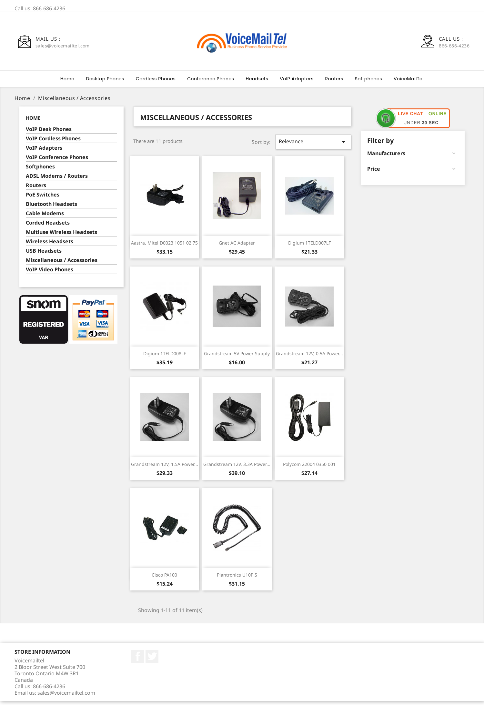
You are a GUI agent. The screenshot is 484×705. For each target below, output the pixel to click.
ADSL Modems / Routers (57, 179)
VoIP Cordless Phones (53, 142)
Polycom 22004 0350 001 (309, 468)
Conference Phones (210, 82)
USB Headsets (44, 254)
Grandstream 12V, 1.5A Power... (164, 468)
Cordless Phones (156, 82)
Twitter (152, 660)
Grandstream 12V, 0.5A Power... (309, 357)
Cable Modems (45, 217)
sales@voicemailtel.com (66, 696)
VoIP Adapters (296, 82)
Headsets (257, 82)
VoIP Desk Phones (49, 133)
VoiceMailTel (409, 82)
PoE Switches (42, 198)
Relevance (313, 146)
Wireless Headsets (49, 245)
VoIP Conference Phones (57, 161)
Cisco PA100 (164, 579)
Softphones (368, 82)
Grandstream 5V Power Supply (237, 357)
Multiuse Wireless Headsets (61, 236)
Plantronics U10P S (237, 579)
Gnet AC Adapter (237, 247)
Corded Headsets (48, 226)
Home (67, 82)
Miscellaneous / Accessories (61, 264)
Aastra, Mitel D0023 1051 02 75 (164, 247)
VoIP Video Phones (49, 273)
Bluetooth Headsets (51, 208)
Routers (334, 82)
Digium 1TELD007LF (309, 247)
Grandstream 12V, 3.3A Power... (236, 468)
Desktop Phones (105, 82)
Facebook (137, 660)
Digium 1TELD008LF (164, 357)
